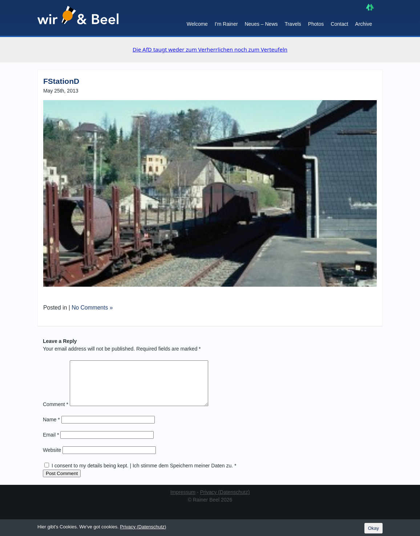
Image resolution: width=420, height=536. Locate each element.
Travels (292, 24)
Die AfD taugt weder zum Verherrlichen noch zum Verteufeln (210, 49)
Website (52, 459)
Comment (55, 413)
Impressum (182, 501)
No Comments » (92, 307)
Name (51, 428)
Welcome (197, 24)
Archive (363, 24)
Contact (339, 24)
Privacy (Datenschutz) (225, 501)
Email (51, 443)
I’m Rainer (226, 24)
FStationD (61, 81)
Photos (316, 24)
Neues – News (261, 24)
